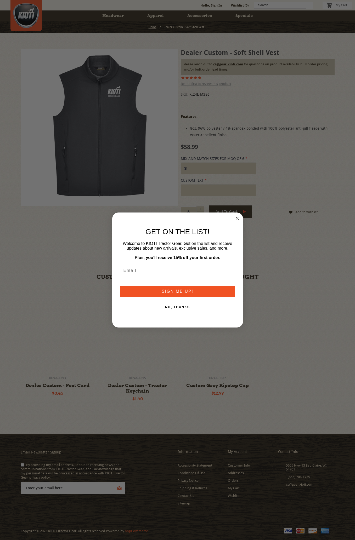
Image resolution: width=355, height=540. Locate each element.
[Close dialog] (237, 218)
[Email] (177, 270)
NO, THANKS (177, 307)
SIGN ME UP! (177, 291)
